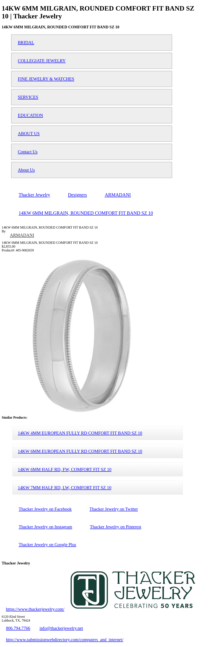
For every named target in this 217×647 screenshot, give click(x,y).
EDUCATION (30, 115)
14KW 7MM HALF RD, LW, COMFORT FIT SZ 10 (64, 487)
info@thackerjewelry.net (61, 628)
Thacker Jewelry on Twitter (113, 508)
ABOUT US (29, 133)
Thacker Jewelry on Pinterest (115, 526)
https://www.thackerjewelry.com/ (35, 609)
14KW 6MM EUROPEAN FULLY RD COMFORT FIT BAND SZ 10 (80, 451)
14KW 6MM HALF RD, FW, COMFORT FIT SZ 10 (64, 469)
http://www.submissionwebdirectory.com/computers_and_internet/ (64, 639)
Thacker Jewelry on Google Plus (47, 544)
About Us (26, 169)
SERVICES (28, 97)
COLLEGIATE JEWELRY (42, 60)
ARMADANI (22, 235)
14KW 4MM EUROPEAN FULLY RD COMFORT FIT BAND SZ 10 (80, 432)
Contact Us (28, 151)
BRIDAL (26, 42)
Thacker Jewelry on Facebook (45, 508)
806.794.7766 (18, 628)
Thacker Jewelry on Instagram (45, 526)
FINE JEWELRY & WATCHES (46, 78)
